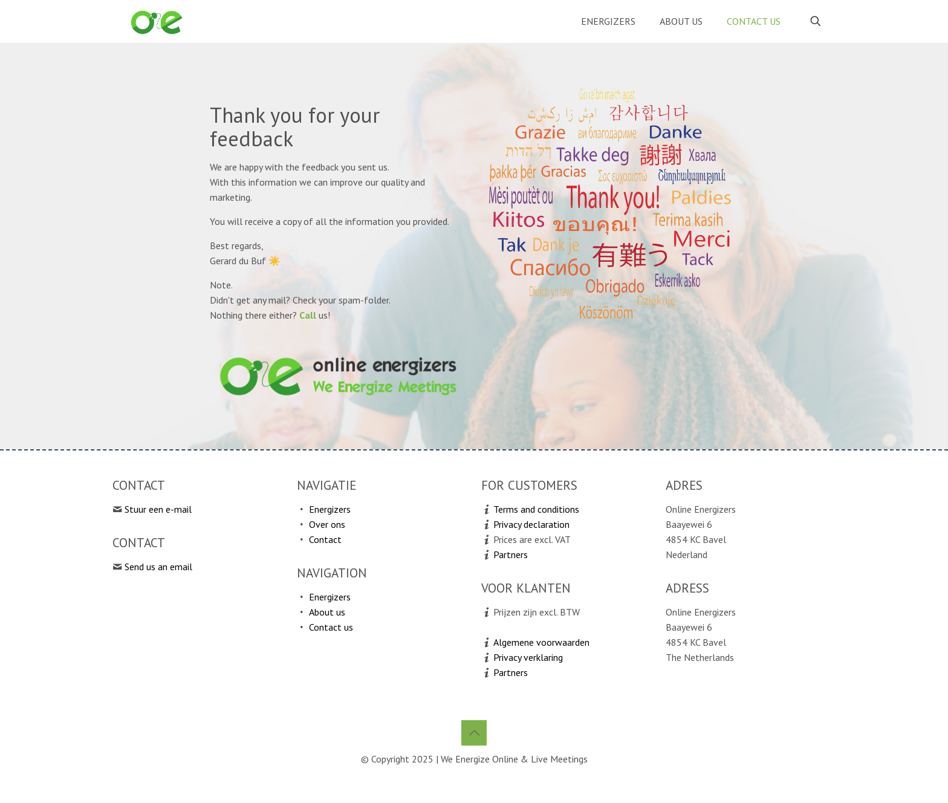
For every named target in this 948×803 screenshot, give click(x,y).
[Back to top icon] (474, 733)
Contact (325, 539)
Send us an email (158, 567)
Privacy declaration (531, 524)
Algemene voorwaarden (541, 642)
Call (307, 315)
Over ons (327, 524)
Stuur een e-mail (158, 509)
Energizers (330, 509)
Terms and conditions (536, 509)
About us (327, 612)
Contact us (331, 627)
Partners (510, 554)
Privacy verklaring (528, 657)
